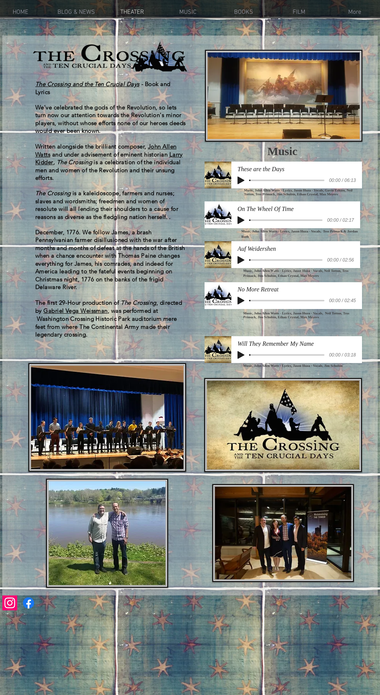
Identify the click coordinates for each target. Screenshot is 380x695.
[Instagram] (9, 602)
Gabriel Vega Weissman (75, 310)
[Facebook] (28, 602)
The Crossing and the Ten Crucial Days (87, 84)
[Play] (241, 180)
